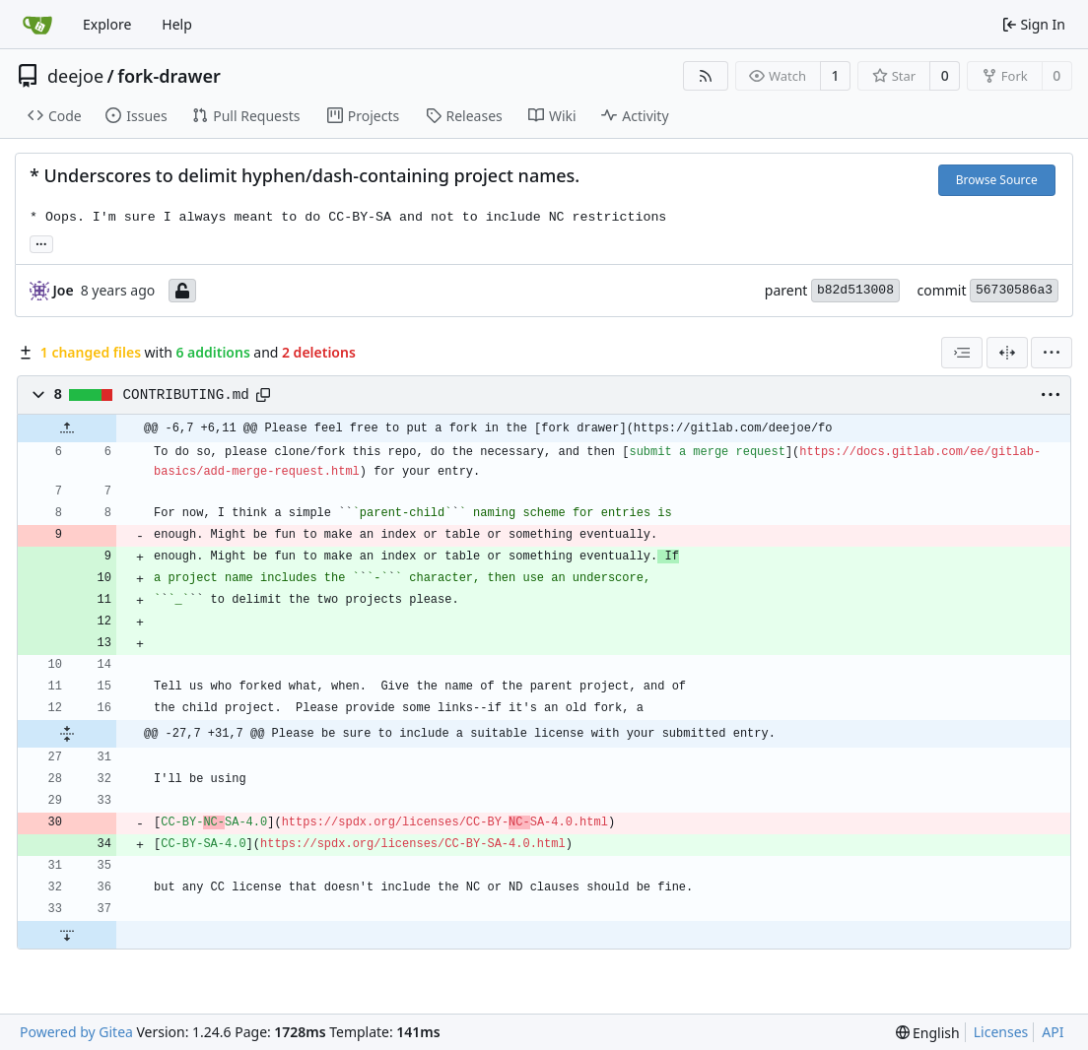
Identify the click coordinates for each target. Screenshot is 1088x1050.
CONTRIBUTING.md (186, 395)
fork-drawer (168, 76)
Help (177, 24)
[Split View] (1007, 352)
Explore (107, 24)
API (1052, 1031)
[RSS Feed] (705, 76)
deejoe (75, 76)
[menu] (1051, 352)
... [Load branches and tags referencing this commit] (41, 242)
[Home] (37, 24)
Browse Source (997, 179)
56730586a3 (1014, 290)
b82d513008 (855, 290)
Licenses (1001, 1031)
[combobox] (962, 352)
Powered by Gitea (76, 1031)
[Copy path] (263, 395)
